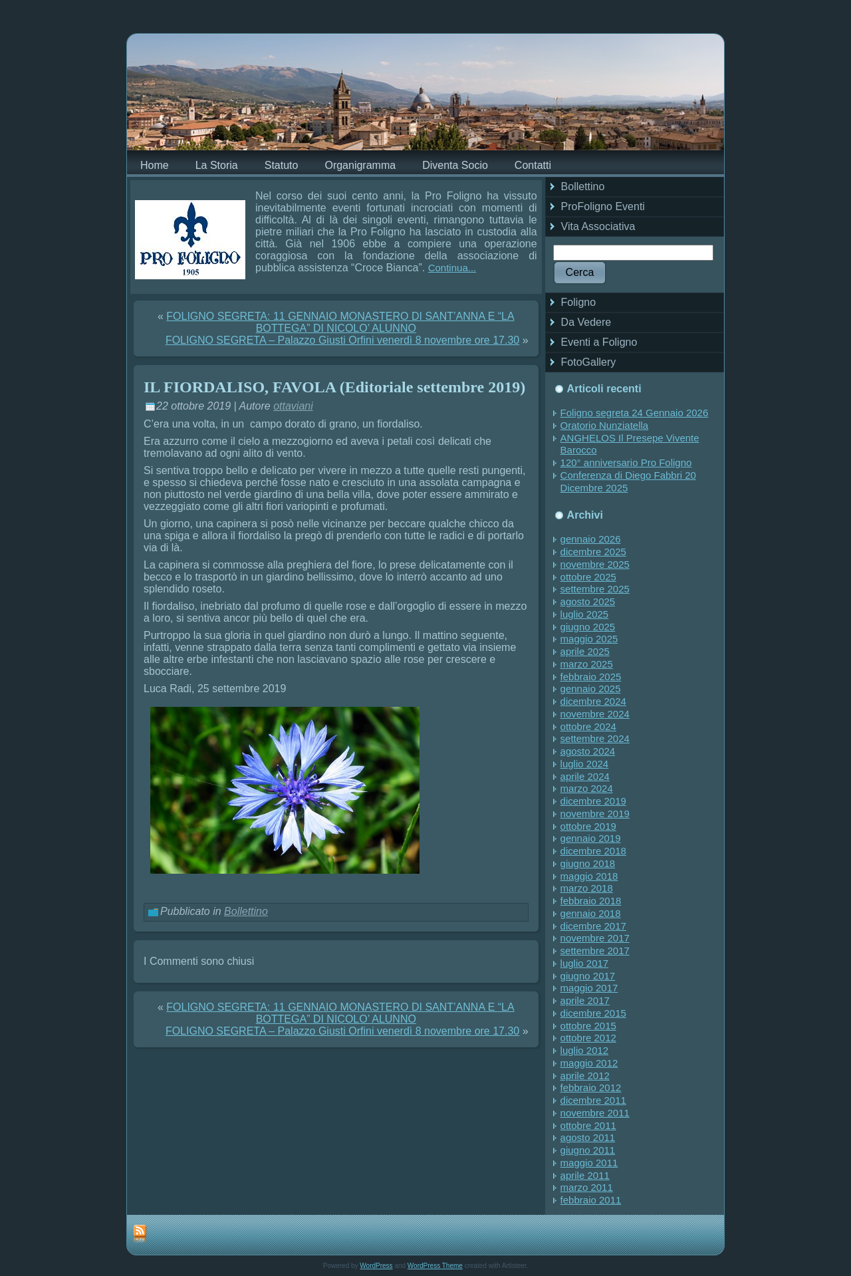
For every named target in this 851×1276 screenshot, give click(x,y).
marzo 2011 (586, 1187)
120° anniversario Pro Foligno (626, 462)
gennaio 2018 (590, 913)
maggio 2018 (589, 876)
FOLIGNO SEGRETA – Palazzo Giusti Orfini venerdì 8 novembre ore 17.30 (342, 340)
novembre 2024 (595, 713)
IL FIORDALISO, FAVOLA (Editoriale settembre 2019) (334, 387)
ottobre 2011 (588, 1125)
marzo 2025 (586, 664)
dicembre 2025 (593, 551)
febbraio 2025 (591, 676)
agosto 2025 (588, 601)
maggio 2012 (589, 1063)
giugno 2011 (588, 1150)
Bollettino (246, 911)
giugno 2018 (588, 863)
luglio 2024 (584, 763)
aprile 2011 (585, 1175)
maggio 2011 (589, 1162)
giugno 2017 (588, 975)
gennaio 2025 (590, 688)
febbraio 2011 (591, 1200)
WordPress (376, 1265)
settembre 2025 (595, 588)
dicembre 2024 (593, 701)
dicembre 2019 (593, 801)
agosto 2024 (588, 751)
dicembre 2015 (593, 1013)
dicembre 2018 (593, 850)
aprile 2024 (585, 776)
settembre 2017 (595, 950)
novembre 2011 (595, 1112)
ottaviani (293, 406)
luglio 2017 (584, 963)
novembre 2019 (595, 813)
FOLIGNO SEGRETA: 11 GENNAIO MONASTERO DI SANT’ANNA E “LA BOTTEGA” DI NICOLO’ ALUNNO (340, 322)
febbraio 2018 (591, 900)
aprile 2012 (585, 1075)
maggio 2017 (589, 987)
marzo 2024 (586, 788)
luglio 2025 (584, 614)
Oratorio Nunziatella (604, 425)
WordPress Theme (435, 1265)
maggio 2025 (589, 638)
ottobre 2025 (588, 576)
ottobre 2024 (588, 726)
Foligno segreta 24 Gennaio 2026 (634, 412)
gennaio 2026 (590, 539)
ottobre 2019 (588, 826)
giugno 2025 (588, 626)
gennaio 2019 (590, 838)
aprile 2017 (585, 1000)
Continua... (452, 267)
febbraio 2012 (591, 1087)
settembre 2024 (595, 738)
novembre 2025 (595, 564)
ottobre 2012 (588, 1037)
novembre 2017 (595, 938)
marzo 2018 (586, 888)
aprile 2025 (585, 651)
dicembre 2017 (593, 926)
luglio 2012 (584, 1050)
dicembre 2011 (593, 1100)
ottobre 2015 (588, 1025)
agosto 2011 (588, 1137)
